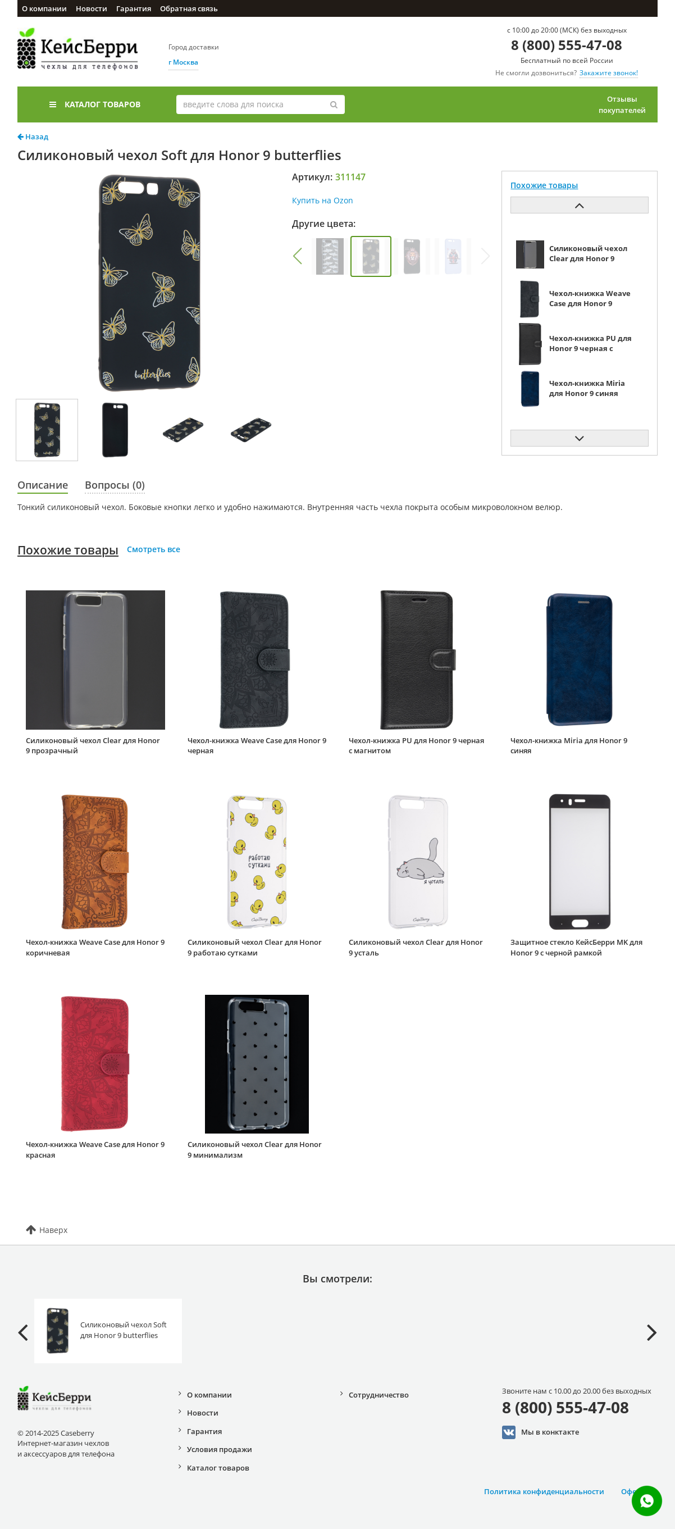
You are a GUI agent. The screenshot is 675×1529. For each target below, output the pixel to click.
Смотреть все (153, 549)
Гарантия (133, 8)
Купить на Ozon (322, 200)
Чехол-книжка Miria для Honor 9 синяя (568, 745)
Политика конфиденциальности (544, 1491)
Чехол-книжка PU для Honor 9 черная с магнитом (416, 745)
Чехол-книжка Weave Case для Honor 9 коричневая (95, 947)
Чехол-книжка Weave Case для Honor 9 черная (257, 745)
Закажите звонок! (609, 73)
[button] (297, 256)
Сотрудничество (379, 1395)
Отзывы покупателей (622, 104)
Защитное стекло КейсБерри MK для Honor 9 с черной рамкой (576, 947)
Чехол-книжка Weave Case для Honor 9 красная (95, 1149)
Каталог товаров (94, 104)
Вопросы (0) (115, 485)
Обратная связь (189, 8)
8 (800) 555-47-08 (566, 44)
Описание (42, 485)
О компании (44, 8)
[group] (329, 256)
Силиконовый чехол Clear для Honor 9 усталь (416, 947)
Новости (91, 8)
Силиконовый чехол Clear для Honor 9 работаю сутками (255, 947)
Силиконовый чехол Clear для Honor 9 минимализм (255, 1149)
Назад (32, 136)
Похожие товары (67, 550)
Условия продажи (219, 1449)
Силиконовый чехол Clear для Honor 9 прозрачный (93, 745)
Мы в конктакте (540, 1432)
